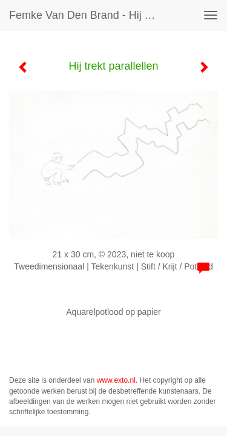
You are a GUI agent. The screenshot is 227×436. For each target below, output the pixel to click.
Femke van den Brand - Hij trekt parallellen (87, 15)
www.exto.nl (116, 380)
